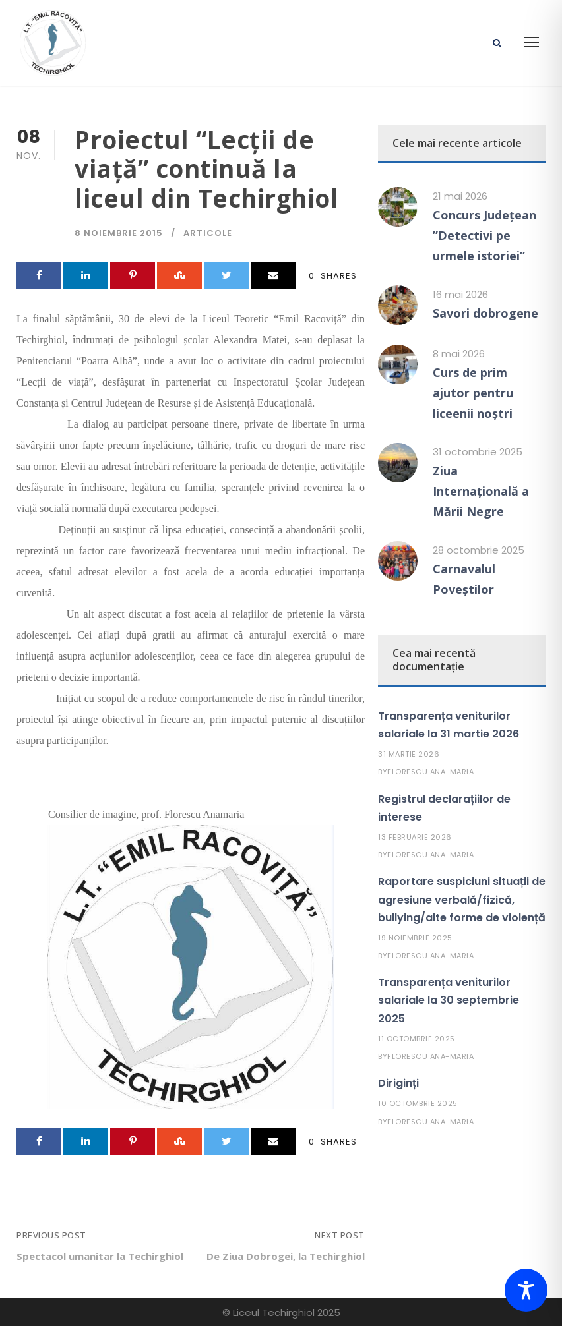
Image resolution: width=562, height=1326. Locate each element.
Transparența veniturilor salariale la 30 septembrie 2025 (448, 1000)
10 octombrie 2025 (418, 1103)
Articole (207, 233)
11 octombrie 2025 (416, 1038)
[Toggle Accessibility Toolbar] (526, 1290)
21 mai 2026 (460, 196)
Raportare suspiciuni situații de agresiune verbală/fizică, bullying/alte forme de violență (462, 899)
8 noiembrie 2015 (119, 233)
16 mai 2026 (460, 294)
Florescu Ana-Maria (430, 771)
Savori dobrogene (485, 313)
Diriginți (398, 1083)
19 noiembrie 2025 (415, 938)
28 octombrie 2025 (478, 550)
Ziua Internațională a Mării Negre (481, 491)
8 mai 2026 (459, 353)
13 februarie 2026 (415, 837)
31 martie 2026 (408, 754)
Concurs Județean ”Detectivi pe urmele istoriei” (484, 235)
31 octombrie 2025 (477, 452)
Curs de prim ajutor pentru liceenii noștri (473, 392)
